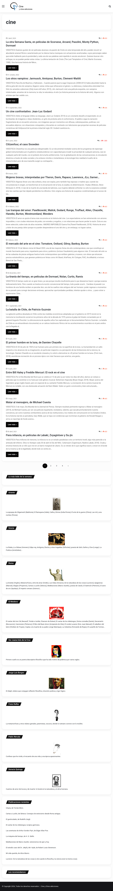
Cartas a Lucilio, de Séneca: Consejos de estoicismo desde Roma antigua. (33, 814)
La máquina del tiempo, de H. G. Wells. (20, 836)
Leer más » (12, 68)
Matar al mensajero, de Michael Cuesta (28, 402)
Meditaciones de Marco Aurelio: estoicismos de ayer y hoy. (27, 842)
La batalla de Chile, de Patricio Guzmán (28, 309)
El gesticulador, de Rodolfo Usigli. (18, 819)
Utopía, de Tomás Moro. (15, 808)
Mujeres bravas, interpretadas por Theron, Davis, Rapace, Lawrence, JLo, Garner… (52, 177)
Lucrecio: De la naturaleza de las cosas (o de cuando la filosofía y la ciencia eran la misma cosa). (42, 859)
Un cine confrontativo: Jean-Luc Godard (29, 111)
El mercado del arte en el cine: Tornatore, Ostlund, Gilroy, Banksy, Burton (47, 243)
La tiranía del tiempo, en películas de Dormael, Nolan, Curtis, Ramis (44, 276)
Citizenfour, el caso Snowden (22, 144)
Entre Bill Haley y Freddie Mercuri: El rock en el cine (35, 372)
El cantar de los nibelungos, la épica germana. (23, 825)
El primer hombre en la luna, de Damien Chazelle (33, 342)
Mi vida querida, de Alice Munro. (18, 853)
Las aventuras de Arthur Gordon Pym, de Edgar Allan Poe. (27, 831)
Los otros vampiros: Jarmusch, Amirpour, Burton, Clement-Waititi (43, 78)
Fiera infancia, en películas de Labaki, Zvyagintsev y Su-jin (39, 435)
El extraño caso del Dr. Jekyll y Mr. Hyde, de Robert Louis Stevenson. (31, 848)
